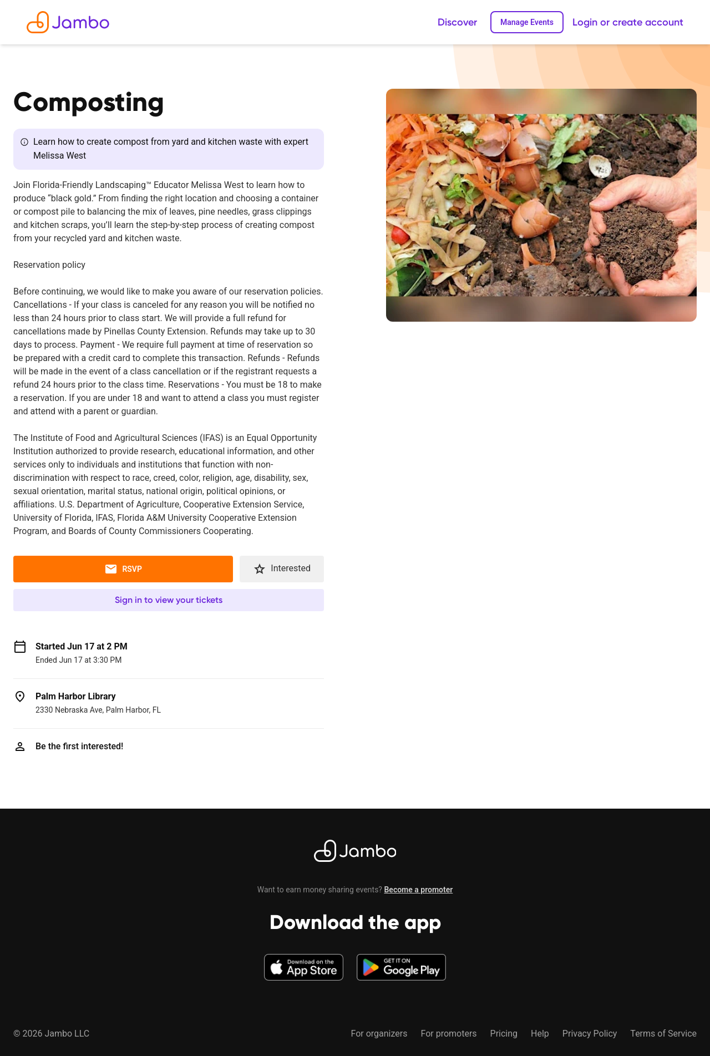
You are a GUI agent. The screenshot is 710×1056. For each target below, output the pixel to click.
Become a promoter (418, 889)
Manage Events (527, 22)
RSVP (123, 569)
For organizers (379, 1033)
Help (540, 1033)
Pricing (504, 1033)
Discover (457, 22)
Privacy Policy (589, 1033)
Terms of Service (663, 1033)
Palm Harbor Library (76, 696)
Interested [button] (282, 569)
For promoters (448, 1033)
